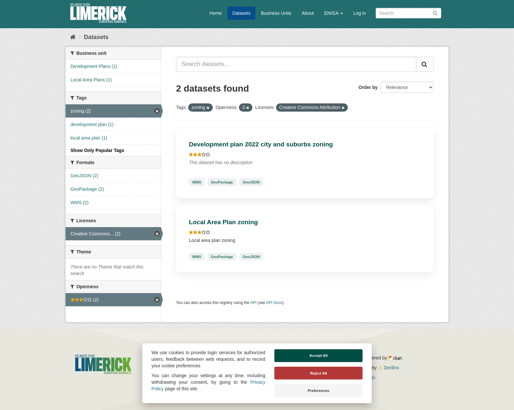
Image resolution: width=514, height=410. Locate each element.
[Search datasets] (408, 13)
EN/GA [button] (333, 13)
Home (215, 13)
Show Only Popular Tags (97, 150)
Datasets (241, 13)
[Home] (73, 37)
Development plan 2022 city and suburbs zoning (261, 144)
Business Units (276, 13)
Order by (368, 87)
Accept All (318, 355)
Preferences (318, 391)
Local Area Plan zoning (223, 222)
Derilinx (388, 367)
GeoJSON (251, 182)
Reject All (318, 373)
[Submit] (435, 12)
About (308, 13)
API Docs (274, 302)
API (253, 302)
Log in (359, 13)
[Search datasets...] (296, 64)
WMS (196, 182)
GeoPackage (222, 182)
